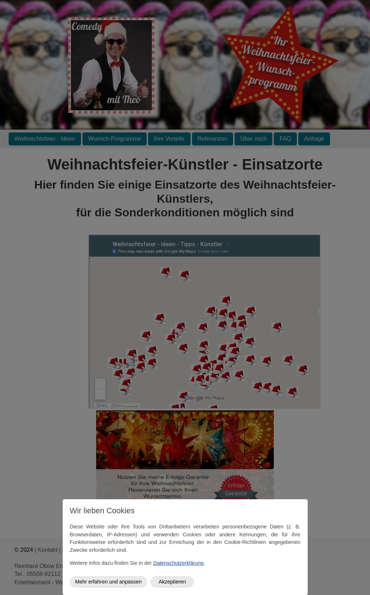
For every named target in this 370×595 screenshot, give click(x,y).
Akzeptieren (172, 582)
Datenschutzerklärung (178, 563)
